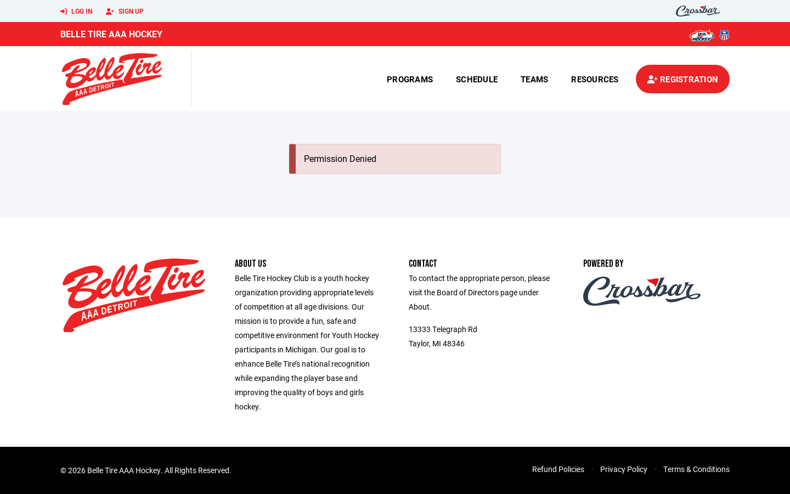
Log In (76, 11)
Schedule (477, 79)
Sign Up (125, 11)
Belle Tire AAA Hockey (111, 34)
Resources (594, 79)
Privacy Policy (623, 469)
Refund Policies (558, 469)
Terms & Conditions (696, 469)
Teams (534, 79)
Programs (410, 79)
